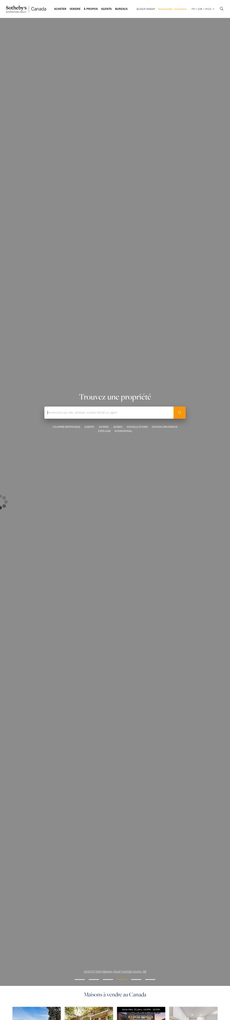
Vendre (75, 9)
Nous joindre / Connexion (172, 8)
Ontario (104, 426)
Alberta (89, 426)
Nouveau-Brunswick (165, 426)
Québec (118, 426)
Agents (106, 9)
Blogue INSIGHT (146, 8)
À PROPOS (91, 9)
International (123, 431)
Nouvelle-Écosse (137, 426)
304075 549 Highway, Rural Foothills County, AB (115, 971)
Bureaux (121, 9)
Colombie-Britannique (66, 426)
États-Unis (104, 431)
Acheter (60, 9)
